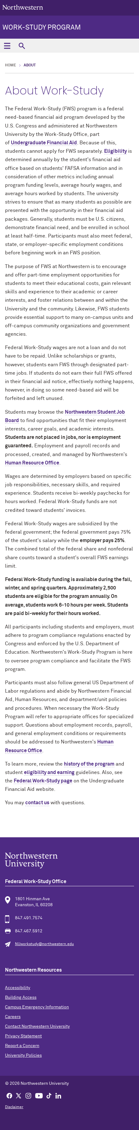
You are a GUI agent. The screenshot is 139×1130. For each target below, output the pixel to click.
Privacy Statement (23, 1036)
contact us (37, 802)
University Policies (23, 1055)
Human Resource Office (32, 462)
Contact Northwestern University (37, 1026)
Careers (13, 1017)
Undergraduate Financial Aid (44, 142)
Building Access (20, 997)
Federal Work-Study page (43, 780)
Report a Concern (22, 1046)
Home (10, 65)
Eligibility (115, 151)
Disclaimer (14, 1107)
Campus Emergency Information (37, 1007)
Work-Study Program (41, 27)
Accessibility (17, 988)
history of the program (89, 764)
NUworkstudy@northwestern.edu (44, 944)
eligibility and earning (49, 772)
